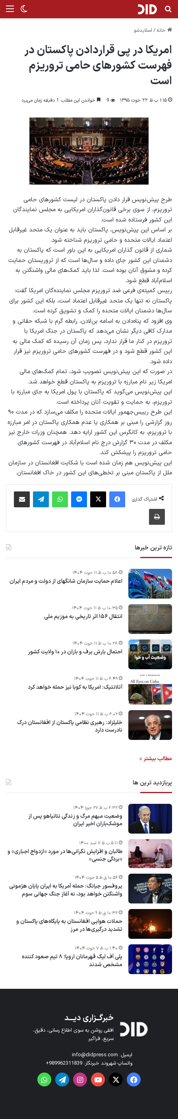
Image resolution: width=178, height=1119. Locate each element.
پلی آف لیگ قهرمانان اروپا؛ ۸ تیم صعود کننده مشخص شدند (72, 961)
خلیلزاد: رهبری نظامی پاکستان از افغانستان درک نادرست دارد (69, 726)
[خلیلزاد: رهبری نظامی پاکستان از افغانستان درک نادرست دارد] (150, 725)
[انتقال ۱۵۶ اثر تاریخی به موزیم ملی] (150, 619)
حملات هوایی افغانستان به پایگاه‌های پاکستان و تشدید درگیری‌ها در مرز (69, 925)
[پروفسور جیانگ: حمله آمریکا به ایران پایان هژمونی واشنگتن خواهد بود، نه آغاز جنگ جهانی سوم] (150, 888)
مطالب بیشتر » (155, 759)
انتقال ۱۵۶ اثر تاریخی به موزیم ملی (83, 617)
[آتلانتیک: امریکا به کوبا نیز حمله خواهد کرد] (150, 690)
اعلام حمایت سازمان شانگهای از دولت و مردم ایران (66, 582)
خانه (164, 31)
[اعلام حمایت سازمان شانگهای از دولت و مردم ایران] (150, 584)
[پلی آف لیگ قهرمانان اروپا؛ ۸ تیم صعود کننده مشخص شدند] (150, 959)
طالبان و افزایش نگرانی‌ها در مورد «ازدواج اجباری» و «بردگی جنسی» (65, 855)
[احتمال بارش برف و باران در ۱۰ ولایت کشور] (150, 654)
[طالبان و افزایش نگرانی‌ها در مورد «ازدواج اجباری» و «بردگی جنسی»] (150, 854)
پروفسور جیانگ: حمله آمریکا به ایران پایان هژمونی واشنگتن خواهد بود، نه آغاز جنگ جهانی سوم (65, 890)
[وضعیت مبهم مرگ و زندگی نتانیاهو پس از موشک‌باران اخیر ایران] (150, 819)
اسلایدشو (143, 31)
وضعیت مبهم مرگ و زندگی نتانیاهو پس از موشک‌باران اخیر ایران (75, 820)
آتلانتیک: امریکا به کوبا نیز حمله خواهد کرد (75, 687)
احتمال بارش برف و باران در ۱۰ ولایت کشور (75, 652)
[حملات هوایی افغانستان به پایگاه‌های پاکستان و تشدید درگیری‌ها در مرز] (150, 924)
